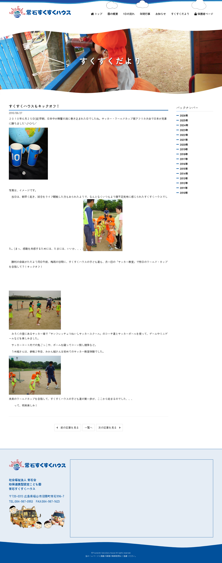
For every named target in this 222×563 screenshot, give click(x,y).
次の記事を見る (109, 427)
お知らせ (160, 14)
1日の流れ (129, 14)
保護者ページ (203, 14)
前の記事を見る (68, 427)
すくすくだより (180, 14)
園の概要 (113, 14)
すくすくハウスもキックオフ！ (34, 106)
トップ (96, 14)
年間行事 (145, 14)
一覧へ (88, 427)
